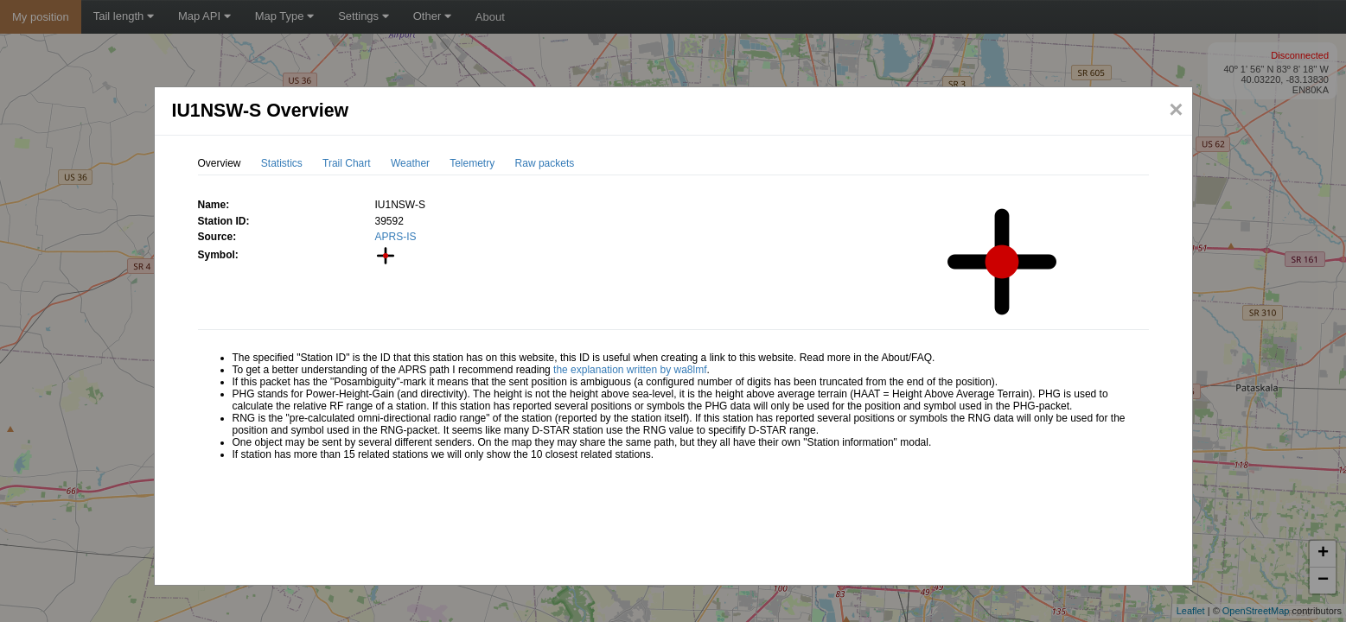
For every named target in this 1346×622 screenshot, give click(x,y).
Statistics (282, 163)
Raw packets (545, 163)
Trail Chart (346, 163)
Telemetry (472, 163)
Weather (410, 163)
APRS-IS (396, 237)
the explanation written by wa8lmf (629, 370)
